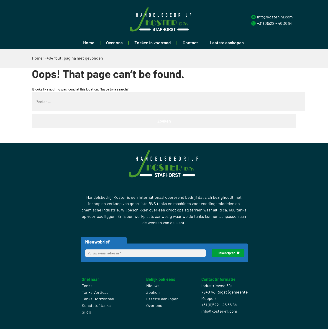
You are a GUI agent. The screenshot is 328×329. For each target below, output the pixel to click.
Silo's (86, 311)
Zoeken (153, 292)
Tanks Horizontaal (98, 298)
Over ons (114, 42)
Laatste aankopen (227, 42)
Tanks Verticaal (95, 292)
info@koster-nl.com (275, 16)
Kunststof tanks (96, 305)
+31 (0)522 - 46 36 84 (274, 23)
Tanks (87, 285)
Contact (190, 42)
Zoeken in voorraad (152, 42)
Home (88, 42)
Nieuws (152, 285)
